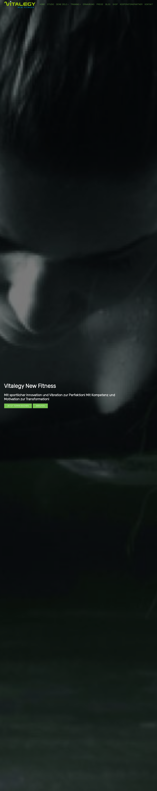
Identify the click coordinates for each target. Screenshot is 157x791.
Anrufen (40, 406)
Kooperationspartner (131, 4)
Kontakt (149, 4)
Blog (107, 4)
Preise (100, 4)
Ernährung (88, 4)
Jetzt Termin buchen (18, 406)
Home (42, 4)
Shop (115, 4)
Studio (50, 4)
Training (75, 4)
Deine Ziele (61, 4)
